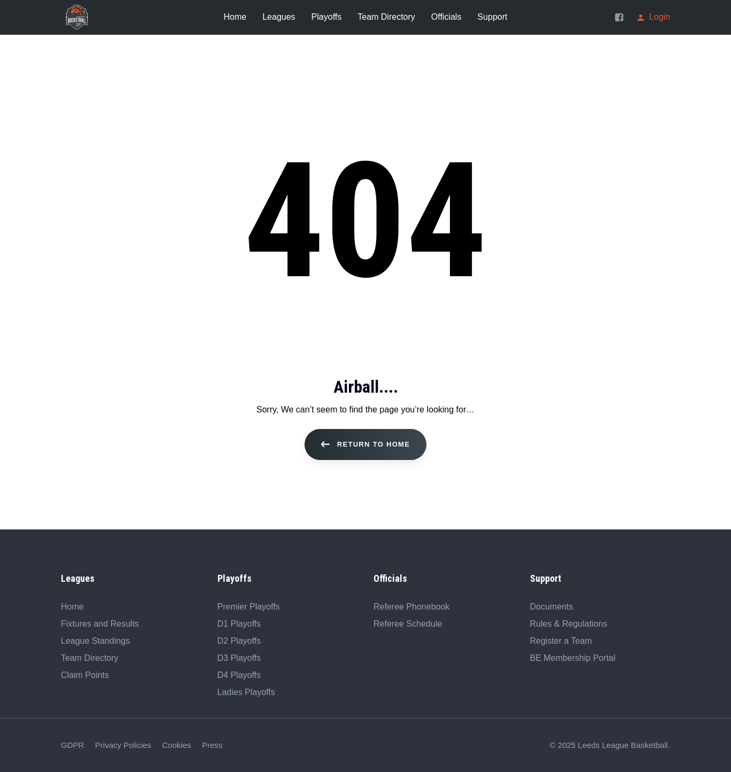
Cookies (176, 745)
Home (72, 606)
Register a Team (561, 640)
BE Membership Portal (573, 657)
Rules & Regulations (569, 623)
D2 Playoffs (239, 640)
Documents (551, 606)
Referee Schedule (408, 623)
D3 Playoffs (239, 657)
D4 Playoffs (239, 675)
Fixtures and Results (100, 623)
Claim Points (85, 675)
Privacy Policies (123, 745)
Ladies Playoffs (246, 692)
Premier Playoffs (248, 606)
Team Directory (90, 657)
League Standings (95, 640)
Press (212, 745)
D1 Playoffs (239, 623)
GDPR (72, 745)
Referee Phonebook (411, 606)
